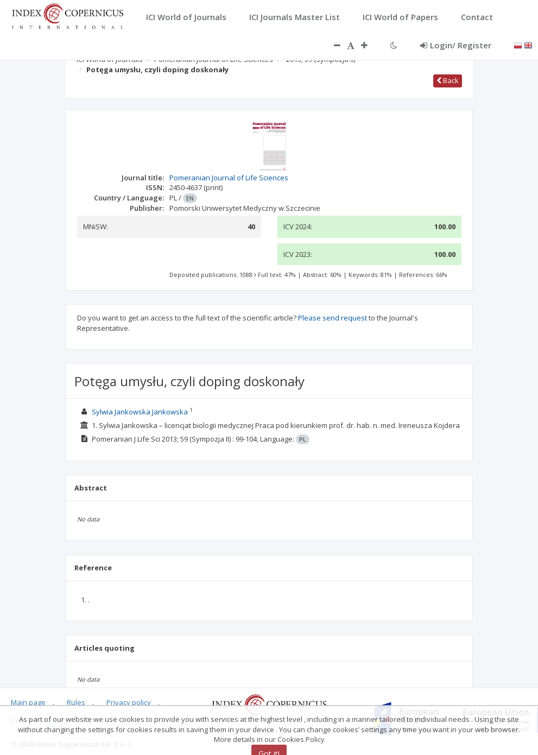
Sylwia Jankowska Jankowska (140, 412)
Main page (28, 702)
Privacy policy (128, 702)
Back (447, 80)
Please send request (332, 318)
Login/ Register (455, 45)
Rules (76, 702)
